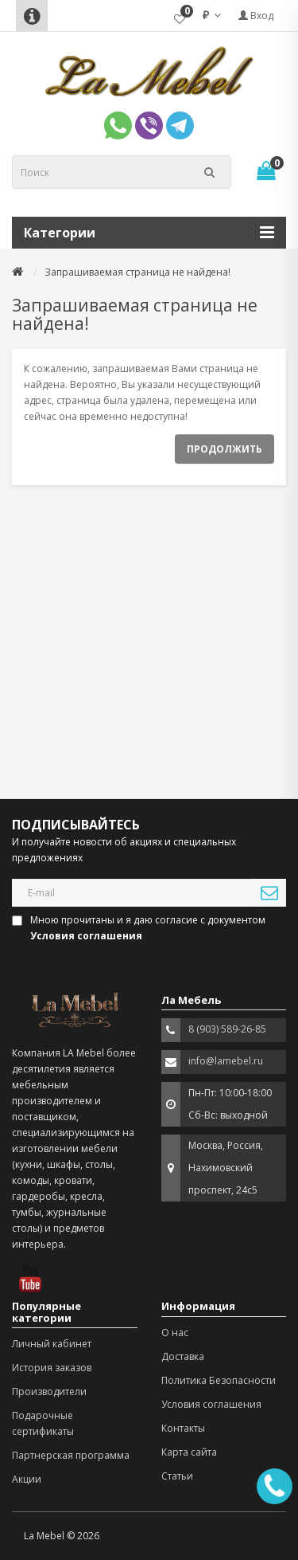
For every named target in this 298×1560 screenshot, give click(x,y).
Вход (255, 15)
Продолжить (224, 449)
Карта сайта (189, 1452)
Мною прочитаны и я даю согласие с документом (139, 928)
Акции (26, 1479)
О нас (174, 1332)
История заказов (51, 1367)
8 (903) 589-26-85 (227, 1029)
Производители (49, 1391)
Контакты (183, 1428)
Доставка (182, 1356)
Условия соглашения (211, 1404)
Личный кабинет (51, 1343)
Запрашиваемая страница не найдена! (137, 272)
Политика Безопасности (218, 1380)
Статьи (177, 1476)
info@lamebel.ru (225, 1061)
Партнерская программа (71, 1455)
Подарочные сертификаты (43, 1423)
